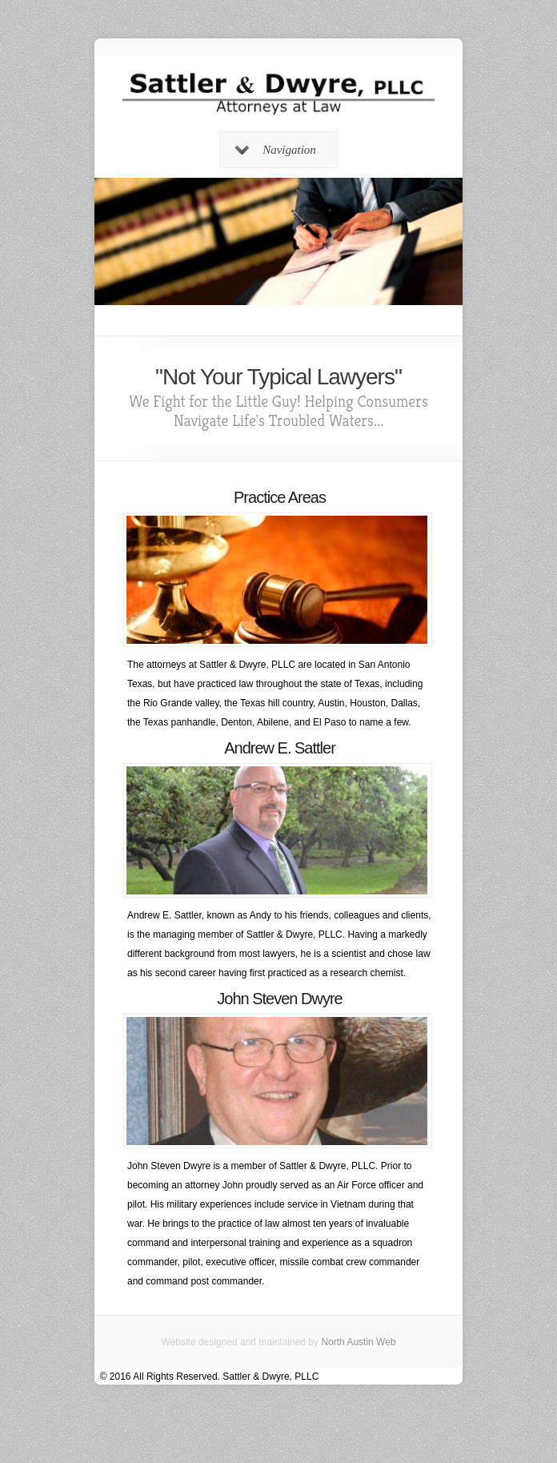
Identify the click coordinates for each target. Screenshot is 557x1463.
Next (451, 249)
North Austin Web (358, 1342)
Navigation (275, 149)
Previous (106, 249)
